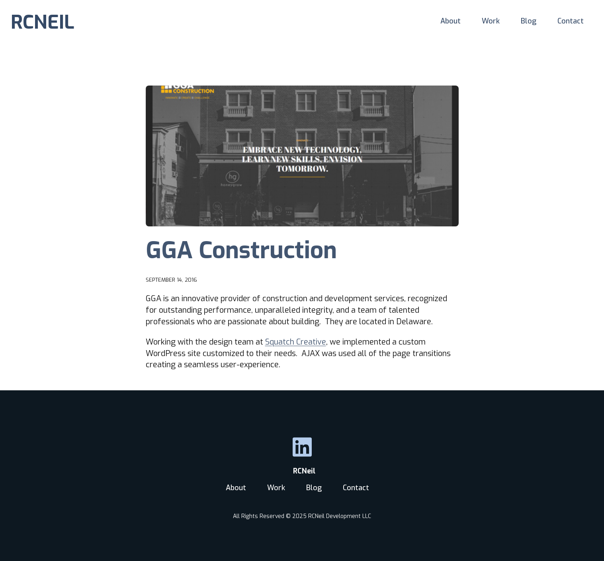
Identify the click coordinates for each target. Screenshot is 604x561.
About (450, 21)
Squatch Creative (295, 342)
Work (491, 21)
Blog (528, 21)
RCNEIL (42, 22)
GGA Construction (241, 250)
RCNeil (302, 471)
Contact (570, 21)
